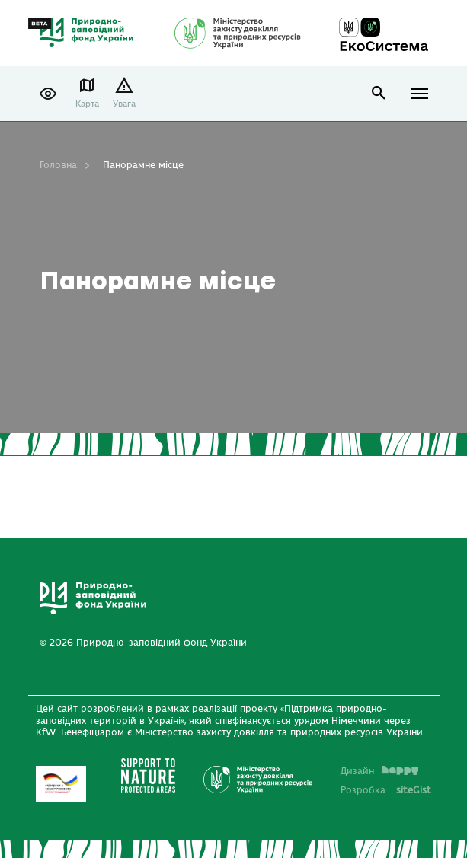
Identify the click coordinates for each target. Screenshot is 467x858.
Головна (58, 165)
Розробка (386, 790)
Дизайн (379, 771)
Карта (87, 104)
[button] (48, 94)
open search (379, 93)
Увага (124, 104)
